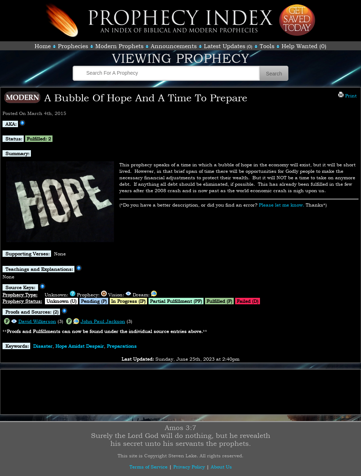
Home (43, 46)
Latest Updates (224, 46)
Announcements (174, 46)
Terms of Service (148, 466)
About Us (221, 466)
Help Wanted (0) (304, 46)
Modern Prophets (119, 46)
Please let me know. (281, 205)
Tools (267, 46)
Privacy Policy (189, 466)
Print (347, 95)
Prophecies (73, 46)
